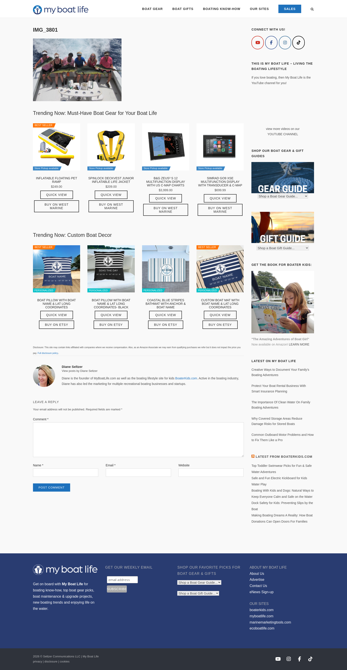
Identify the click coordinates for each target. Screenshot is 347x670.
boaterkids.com (262, 610)
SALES (290, 9)
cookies (64, 661)
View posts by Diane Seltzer (80, 371)
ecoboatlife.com (262, 628)
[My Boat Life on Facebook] (271, 42)
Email (111, 465)
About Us (257, 573)
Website (183, 465)
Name (38, 465)
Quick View (56, 195)
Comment (40, 419)
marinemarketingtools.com (270, 622)
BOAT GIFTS (182, 9)
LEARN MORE (299, 344)
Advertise (257, 579)
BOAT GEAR (152, 9)
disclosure (51, 661)
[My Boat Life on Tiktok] (298, 42)
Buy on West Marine (56, 206)
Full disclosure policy (48, 353)
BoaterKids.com (186, 378)
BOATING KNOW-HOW (221, 9)
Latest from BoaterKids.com (284, 456)
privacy (37, 661)
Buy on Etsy (56, 324)
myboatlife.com (262, 616)
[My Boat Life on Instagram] (285, 42)
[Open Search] (312, 9)
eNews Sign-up (262, 592)
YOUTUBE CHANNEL (282, 134)
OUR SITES (259, 9)
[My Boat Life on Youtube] (257, 42)
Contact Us (258, 586)
